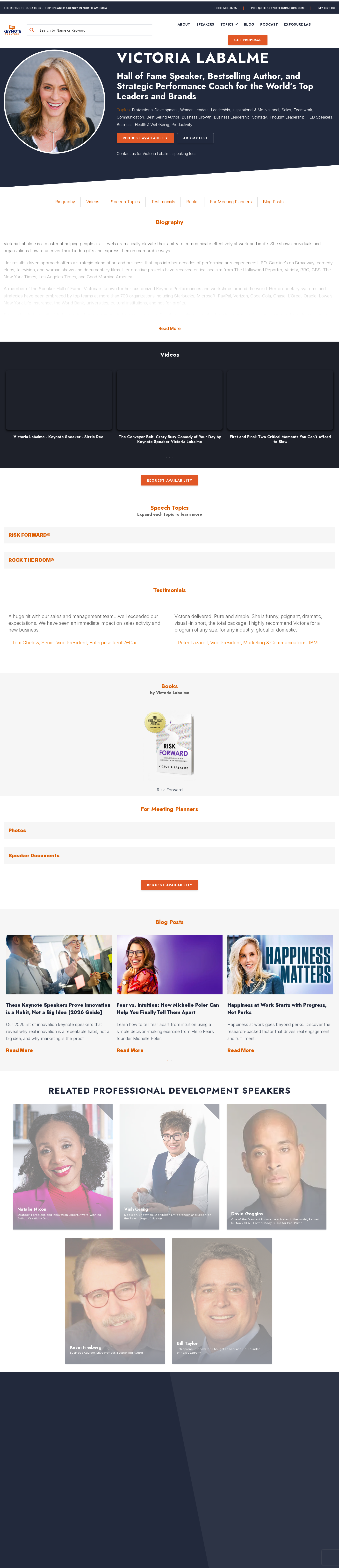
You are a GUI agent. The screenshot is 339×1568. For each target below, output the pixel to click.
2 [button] (169, 456)
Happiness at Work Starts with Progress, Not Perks (277, 1009)
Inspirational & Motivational (255, 109)
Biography (65, 201)
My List (326, 6)
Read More (170, 328)
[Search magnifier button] (44, 28)
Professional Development (155, 109)
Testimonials (163, 201)
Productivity (182, 124)
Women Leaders (194, 109)
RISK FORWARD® (29, 535)
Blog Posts (273, 201)
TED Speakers (319, 117)
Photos (17, 830)
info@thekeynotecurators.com (278, 6)
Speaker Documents (33, 855)
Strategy (259, 117)
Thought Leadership (286, 117)
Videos (92, 201)
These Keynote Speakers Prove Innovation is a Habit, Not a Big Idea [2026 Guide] (58, 1009)
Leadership (220, 109)
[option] (59, 407)
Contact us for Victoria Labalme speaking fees (156, 153)
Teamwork (303, 109)
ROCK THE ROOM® (31, 560)
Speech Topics (125, 201)
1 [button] (166, 456)
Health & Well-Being (152, 124)
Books (192, 201)
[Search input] (100, 28)
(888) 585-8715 (226, 6)
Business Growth (196, 117)
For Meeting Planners (231, 201)
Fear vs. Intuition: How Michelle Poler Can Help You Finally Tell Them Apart (168, 1009)
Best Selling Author (162, 117)
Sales (286, 109)
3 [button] (173, 456)
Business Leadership (232, 117)
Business (124, 124)
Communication (130, 117)
